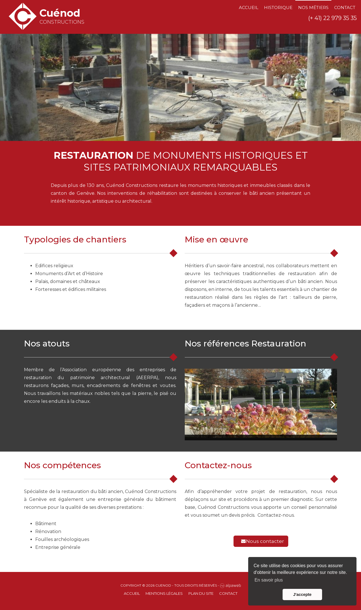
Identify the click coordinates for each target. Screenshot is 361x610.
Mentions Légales (164, 593)
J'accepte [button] (302, 594)
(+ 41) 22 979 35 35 (332, 18)
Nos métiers (313, 7)
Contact (344, 7)
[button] (189, 404)
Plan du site (200, 593)
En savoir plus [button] (268, 580)
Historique (278, 7)
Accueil (248, 7)
